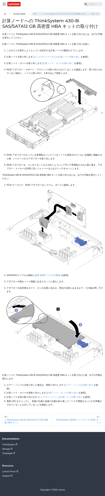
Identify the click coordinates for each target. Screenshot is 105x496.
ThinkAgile (8, 453)
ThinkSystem (9, 444)
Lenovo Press (10, 471)
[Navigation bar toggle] (4, 4)
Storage (7, 449)
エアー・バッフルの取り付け (79, 385)
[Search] (93, 4)
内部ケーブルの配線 (50, 275)
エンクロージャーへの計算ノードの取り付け (60, 397)
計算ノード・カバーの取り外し (58, 63)
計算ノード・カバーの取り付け (62, 393)
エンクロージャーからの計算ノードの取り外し (57, 57)
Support (7, 476)
